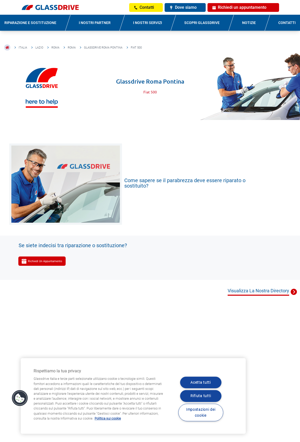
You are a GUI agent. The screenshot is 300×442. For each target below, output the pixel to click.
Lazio (39, 47)
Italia (23, 47)
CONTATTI (287, 23)
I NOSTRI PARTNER (95, 23)
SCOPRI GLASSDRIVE (202, 23)
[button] (20, 398)
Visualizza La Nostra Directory (258, 290)
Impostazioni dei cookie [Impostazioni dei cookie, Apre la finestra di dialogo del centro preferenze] (201, 412)
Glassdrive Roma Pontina (103, 47)
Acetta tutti (200, 382)
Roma (55, 47)
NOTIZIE (249, 23)
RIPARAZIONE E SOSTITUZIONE (30, 23)
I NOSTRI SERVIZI (147, 23)
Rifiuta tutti (200, 396)
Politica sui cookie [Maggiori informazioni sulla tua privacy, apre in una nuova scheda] (108, 418)
